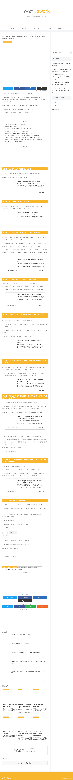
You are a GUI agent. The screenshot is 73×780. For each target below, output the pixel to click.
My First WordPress (7, 567)
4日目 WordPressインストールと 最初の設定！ (17, 131)
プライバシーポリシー (58, 106)
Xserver (35, 567)
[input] (61, 52)
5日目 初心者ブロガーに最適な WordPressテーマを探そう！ (21, 133)
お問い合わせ (55, 109)
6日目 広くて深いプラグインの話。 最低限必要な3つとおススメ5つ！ (23, 135)
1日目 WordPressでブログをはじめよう (16, 124)
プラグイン (14, 569)
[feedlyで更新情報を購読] (30, 606)
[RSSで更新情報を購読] (42, 606)
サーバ (40, 567)
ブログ (9, 569)
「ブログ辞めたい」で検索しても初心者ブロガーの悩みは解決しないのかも (61, 90)
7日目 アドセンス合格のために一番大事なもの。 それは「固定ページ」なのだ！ (25, 137)
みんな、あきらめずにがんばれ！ (14, 141)
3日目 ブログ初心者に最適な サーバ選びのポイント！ (19, 129)
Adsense (20, 567)
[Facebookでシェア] (19, 88)
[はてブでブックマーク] (30, 88)
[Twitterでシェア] (8, 88)
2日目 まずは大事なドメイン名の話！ (15, 127)
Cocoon (25, 567)
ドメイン (5, 569)
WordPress (14, 567)
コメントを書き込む (25, 763)
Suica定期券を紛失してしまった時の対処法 (61, 65)
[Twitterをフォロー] (7, 606)
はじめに (54, 102)
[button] (42, 88)
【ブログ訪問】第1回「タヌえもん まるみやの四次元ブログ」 (61, 83)
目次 (23, 122)
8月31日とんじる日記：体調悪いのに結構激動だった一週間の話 (61, 70)
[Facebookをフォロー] (19, 606)
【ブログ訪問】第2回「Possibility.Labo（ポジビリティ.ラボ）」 (61, 77)
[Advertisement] (25, 156)
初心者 (20, 569)
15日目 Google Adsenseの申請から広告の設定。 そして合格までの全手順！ (24, 139)
